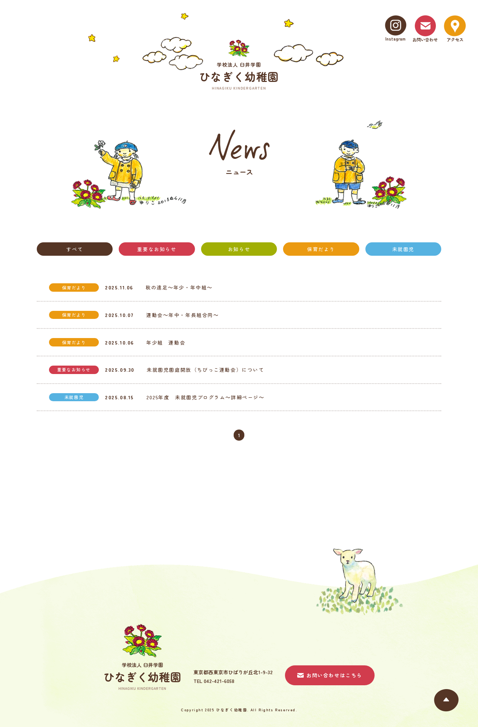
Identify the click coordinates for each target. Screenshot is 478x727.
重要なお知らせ (156, 249)
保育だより (321, 249)
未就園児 (403, 249)
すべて (74, 249)
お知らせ (239, 249)
